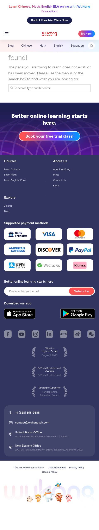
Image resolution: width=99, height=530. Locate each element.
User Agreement (57, 467)
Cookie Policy (49, 471)
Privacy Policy (76, 467)
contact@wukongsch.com (32, 422)
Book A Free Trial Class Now (49, 20)
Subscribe (81, 291)
